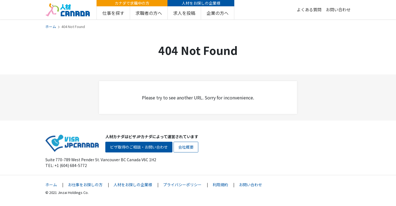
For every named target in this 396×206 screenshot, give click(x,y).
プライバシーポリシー (182, 184)
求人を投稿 (184, 13)
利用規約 (221, 184)
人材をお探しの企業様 (133, 184)
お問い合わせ (338, 9)
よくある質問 (309, 9)
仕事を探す (113, 13)
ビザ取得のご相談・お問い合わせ (139, 147)
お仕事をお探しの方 (85, 184)
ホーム (50, 26)
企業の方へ (218, 13)
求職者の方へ (149, 13)
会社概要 (186, 147)
